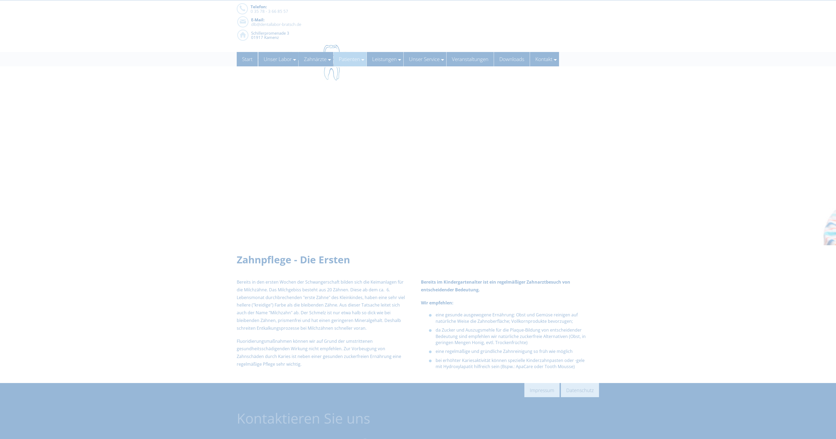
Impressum (542, 390)
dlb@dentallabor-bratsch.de (360, 26)
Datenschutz (580, 390)
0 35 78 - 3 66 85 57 (269, 26)
